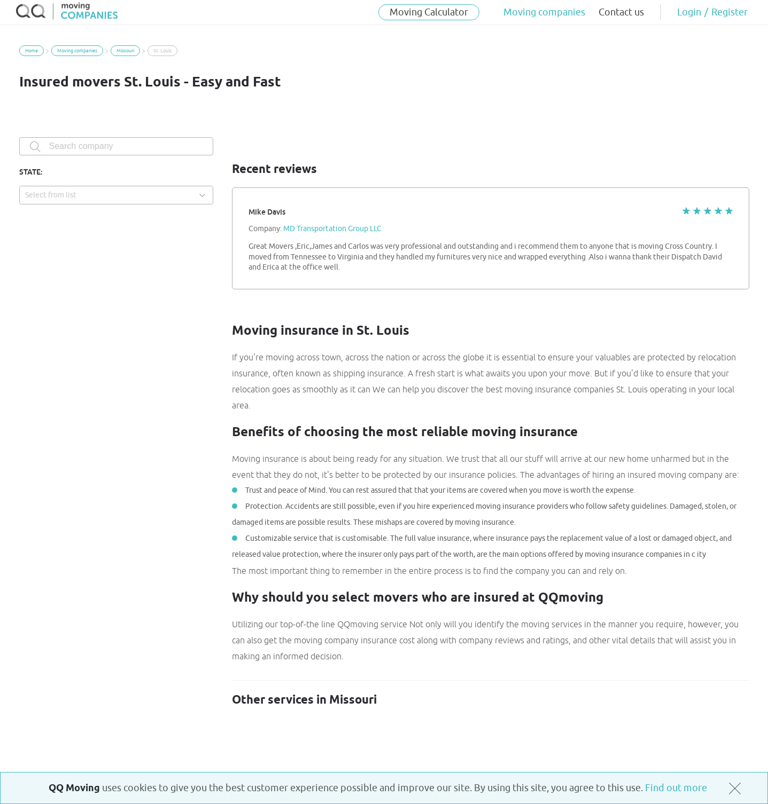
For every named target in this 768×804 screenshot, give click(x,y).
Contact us (621, 12)
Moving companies (544, 12)
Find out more (676, 788)
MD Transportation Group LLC (332, 229)
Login (689, 12)
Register (729, 12)
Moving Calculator (429, 12)
